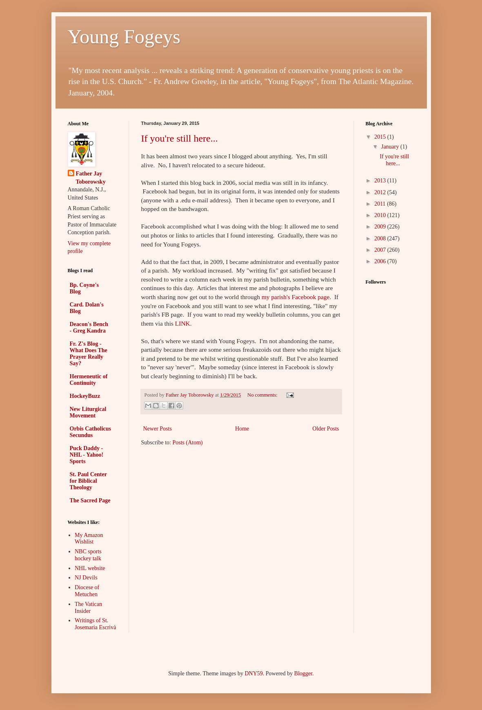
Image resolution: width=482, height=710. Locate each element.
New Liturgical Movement (88, 412)
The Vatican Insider (88, 607)
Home (242, 429)
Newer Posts (157, 429)
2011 (380, 204)
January (390, 147)
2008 (380, 238)
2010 (380, 215)
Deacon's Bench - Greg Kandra (89, 327)
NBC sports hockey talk (88, 554)
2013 (380, 181)
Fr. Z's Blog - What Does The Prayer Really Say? (88, 353)
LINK (182, 323)
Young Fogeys (124, 36)
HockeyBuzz (85, 396)
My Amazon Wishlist (89, 538)
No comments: (263, 395)
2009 (380, 227)
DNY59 (253, 673)
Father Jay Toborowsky (91, 178)
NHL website (90, 568)
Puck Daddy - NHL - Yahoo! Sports (87, 454)
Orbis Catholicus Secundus (90, 432)
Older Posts (326, 429)
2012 (380, 192)
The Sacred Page (90, 500)
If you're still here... (179, 138)
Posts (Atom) (188, 442)
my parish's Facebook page (295, 296)
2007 (380, 250)
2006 (380, 261)
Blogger (303, 673)
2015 (380, 137)
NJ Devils (86, 578)
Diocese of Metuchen (87, 590)
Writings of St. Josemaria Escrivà (95, 623)
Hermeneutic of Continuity (89, 379)
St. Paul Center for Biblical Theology (88, 480)
